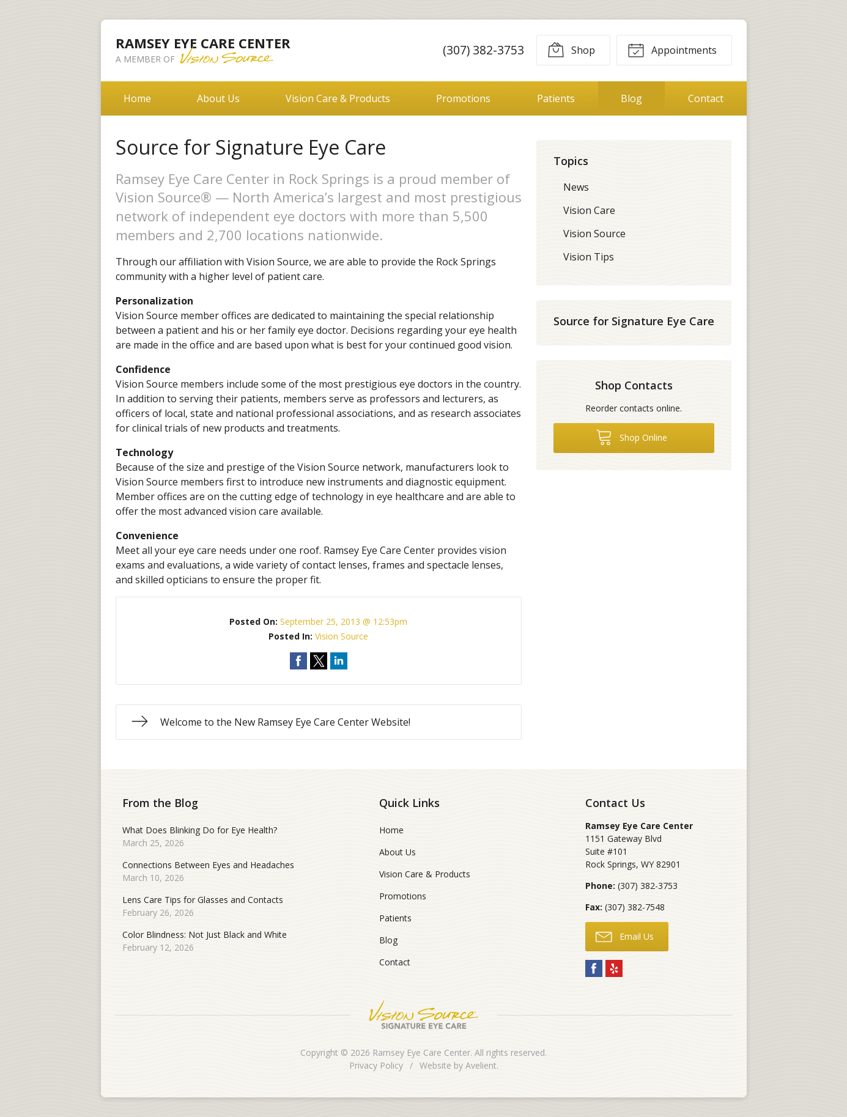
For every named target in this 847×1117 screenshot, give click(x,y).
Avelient (481, 1065)
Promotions (463, 98)
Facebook (593, 968)
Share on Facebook (298, 660)
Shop (571, 49)
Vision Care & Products (338, 98)
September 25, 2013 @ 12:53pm (343, 621)
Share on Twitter (318, 660)
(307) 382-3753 (483, 50)
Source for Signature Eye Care (633, 321)
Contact (705, 98)
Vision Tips (588, 257)
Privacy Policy (376, 1065)
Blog (631, 98)
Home (137, 98)
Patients (556, 98)
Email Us (625, 936)
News (576, 187)
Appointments (672, 49)
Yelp (614, 968)
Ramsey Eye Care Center (421, 1052)
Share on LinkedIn (338, 660)
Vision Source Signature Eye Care (424, 1014)
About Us (218, 98)
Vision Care (589, 210)
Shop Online (631, 436)
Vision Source (341, 636)
